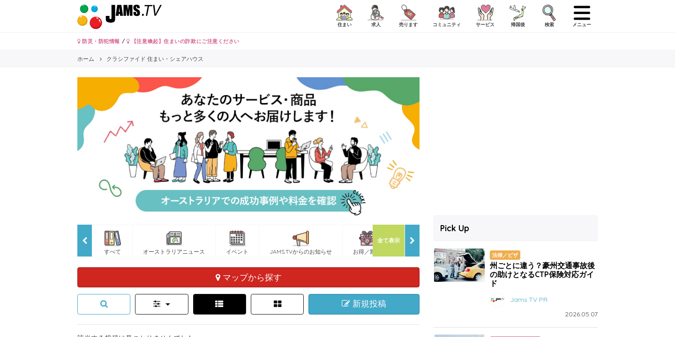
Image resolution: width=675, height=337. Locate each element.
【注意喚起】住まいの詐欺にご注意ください (183, 41)
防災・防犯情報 (98, 41)
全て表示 (388, 240)
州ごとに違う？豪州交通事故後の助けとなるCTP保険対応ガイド (542, 274)
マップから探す (249, 277)
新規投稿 (364, 303)
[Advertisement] (516, 142)
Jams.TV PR (529, 299)
